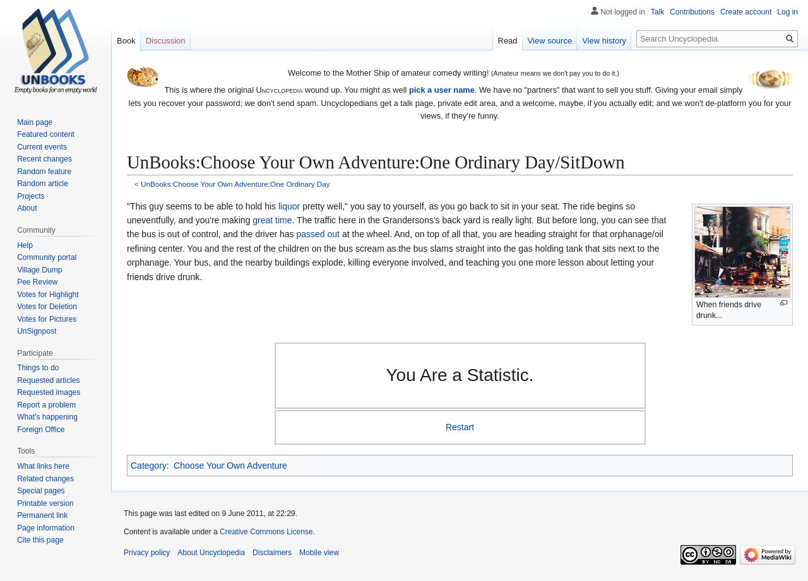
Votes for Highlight (47, 294)
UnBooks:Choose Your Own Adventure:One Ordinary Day (235, 184)
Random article (42, 183)
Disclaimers (272, 552)
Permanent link (42, 515)
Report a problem (46, 405)
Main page (34, 122)
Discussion (166, 40)
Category (149, 466)
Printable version (45, 503)
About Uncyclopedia (211, 552)
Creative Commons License (266, 531)
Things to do (38, 367)
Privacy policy (147, 552)
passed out (318, 234)
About (27, 208)
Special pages (40, 490)
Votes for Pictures (46, 319)
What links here (43, 466)
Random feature (44, 171)
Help (25, 245)
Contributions (692, 12)
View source (550, 40)
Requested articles (48, 380)
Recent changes (44, 159)
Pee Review (37, 282)
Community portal (46, 257)
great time (272, 220)
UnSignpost (36, 331)
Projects (30, 196)
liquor (289, 206)
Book (126, 40)
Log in (787, 12)
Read (508, 40)
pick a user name (442, 90)
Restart (460, 427)
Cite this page (40, 540)
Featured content (45, 134)
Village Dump (39, 270)
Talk (657, 12)
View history (604, 40)
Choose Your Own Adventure (230, 466)
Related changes (45, 478)
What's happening (47, 417)
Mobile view (319, 552)
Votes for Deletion (47, 306)
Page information (45, 528)
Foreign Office (40, 429)
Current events (42, 147)
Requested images (48, 392)
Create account (745, 12)
